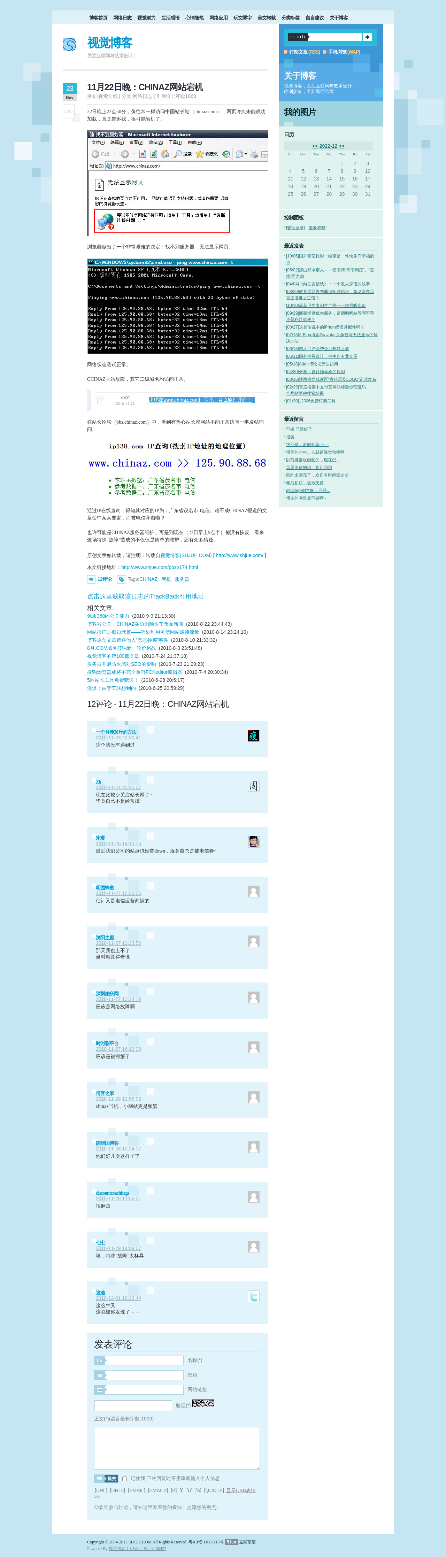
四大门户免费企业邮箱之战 (317, 348)
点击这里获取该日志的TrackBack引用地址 (145, 596)
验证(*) (183, 1405)
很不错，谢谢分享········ (307, 444)
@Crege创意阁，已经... (308, 490)
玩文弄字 (242, 18)
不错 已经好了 (299, 429)
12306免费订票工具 (311, 401)
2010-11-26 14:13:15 (118, 843)
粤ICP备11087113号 (206, 1542)
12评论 (105, 579)
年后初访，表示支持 (305, 482)
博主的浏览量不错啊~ (306, 498)
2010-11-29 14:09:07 (118, 1248)
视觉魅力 (146, 18)
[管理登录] (295, 227)
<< (315, 146)
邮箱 (192, 1375)
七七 (100, 1243)
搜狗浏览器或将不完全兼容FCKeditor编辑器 (134, 672)
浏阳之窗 (105, 937)
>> (341, 146)
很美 (290, 436)
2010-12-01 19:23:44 (118, 1298)
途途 (100, 1292)
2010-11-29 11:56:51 (118, 1198)
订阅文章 (298, 52)
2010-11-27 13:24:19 (118, 999)
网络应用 (218, 18)
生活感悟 (170, 18)
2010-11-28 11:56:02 (118, 1099)
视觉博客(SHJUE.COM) (186, 555)
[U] (189, 1490)
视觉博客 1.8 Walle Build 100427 (137, 1548)
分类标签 (291, 18)
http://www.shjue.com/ (239, 555)
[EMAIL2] (158, 1490)
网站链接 (197, 1389)
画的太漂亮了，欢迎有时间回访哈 (317, 475)
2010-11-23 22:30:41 (118, 737)
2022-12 (328, 146)
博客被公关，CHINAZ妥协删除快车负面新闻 (135, 624)
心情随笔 (194, 18)
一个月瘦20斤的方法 (116, 732)
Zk (98, 782)
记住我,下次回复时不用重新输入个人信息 (175, 1478)
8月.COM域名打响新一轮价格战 (121, 648)
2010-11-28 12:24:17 (118, 1148)
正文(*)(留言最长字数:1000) (124, 1418)
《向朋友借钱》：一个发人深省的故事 (328, 284)
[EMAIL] (136, 1490)
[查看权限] (316, 227)
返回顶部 (247, 1542)
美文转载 (266, 18)
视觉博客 (109, 42)
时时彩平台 (107, 1043)
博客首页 (98, 18)
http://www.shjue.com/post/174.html (159, 567)
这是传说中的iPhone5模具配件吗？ (325, 327)
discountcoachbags (112, 1193)
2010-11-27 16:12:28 (118, 1049)
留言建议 (315, 18)
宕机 (166, 579)
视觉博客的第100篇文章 (113, 656)
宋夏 (100, 838)
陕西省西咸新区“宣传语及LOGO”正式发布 (331, 379)
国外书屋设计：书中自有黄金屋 (321, 356)
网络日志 (122, 18)
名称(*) (194, 1360)
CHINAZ (148, 579)
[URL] (101, 1490)
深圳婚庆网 (107, 993)
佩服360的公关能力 (108, 616)
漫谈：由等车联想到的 (111, 688)
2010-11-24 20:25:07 (118, 787)
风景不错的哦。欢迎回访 (309, 467)
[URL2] (117, 1490)
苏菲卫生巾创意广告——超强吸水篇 (326, 305)
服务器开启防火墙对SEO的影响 (121, 664)
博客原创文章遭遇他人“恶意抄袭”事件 (127, 640)
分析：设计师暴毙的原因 (315, 371)
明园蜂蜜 (105, 888)
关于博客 (339, 18)
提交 (367, 37)
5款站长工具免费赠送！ (113, 680)
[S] (198, 1490)
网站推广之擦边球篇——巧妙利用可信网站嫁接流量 (143, 632)
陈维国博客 (107, 1143)
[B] (174, 1490)
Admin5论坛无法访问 (312, 364)
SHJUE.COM (140, 1542)
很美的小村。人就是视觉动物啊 (315, 452)
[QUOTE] (214, 1490)
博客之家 (105, 1093)
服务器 (182, 579)
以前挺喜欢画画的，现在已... (313, 459)
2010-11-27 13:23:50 (118, 943)
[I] (181, 1490)
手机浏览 (337, 52)
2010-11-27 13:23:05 (118, 893)
